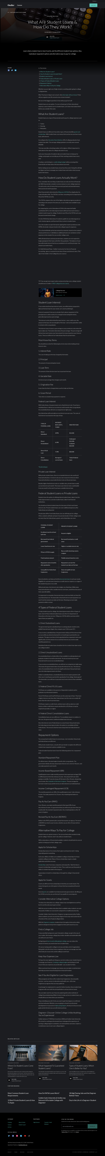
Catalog (10, 1122)
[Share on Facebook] (8, 70)
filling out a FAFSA (63, 192)
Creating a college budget (60, 962)
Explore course (60, 295)
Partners (95, 1)
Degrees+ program (49, 922)
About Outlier (22, 1122)
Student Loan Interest (46, 76)
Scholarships (42, 865)
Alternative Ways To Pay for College (50, 85)
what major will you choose (69, 95)
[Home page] (11, 5)
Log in (93, 5)
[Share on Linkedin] (15, 70)
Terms (15, 1152)
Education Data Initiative (55, 140)
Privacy (10, 1152)
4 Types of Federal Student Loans (49, 81)
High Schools (36, 1122)
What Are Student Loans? (47, 71)
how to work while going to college (56, 941)
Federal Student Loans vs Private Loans (51, 78)
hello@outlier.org (23, 1145)
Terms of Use (64, 1132)
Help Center (30, 1152)
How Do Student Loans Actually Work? (51, 74)
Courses (19, 5)
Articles (9, 1127)
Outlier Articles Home (17, 12)
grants (45, 892)
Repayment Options (46, 83)
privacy (77, 1132)
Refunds (22, 1152)
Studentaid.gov (43, 467)
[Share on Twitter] (12, 70)
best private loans (65, 579)
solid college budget (60, 162)
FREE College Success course (60, 283)
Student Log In (22, 1124)
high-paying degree (60, 1005)
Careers (10, 1124)
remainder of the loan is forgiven (57, 781)
